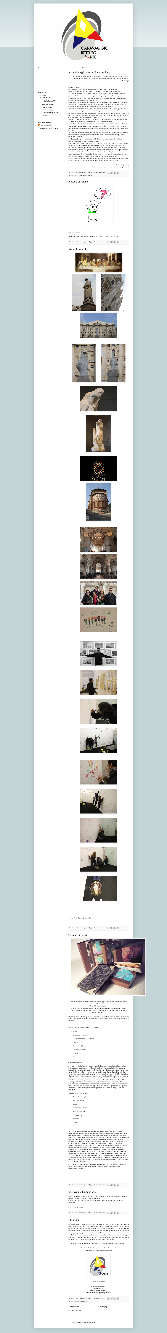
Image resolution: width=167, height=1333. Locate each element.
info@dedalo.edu (98, 1288)
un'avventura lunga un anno (82, 1191)
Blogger (92, 1322)
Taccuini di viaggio (78, 935)
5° (77, 175)
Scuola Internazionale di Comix (98, 236)
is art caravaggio (46, 125)
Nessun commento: (99, 172)
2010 (42, 95)
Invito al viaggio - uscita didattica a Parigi (89, 72)
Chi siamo (73, 1219)
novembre (45, 97)
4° (75, 175)
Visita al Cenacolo (77, 249)
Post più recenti (74, 1307)
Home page (104, 1307)
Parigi (80, 175)
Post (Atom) (78, 1310)
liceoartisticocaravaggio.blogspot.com (98, 1292)
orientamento (84, 1301)
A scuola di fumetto (78, 181)
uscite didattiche (87, 175)
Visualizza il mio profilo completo (48, 128)
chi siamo (77, 1301)
